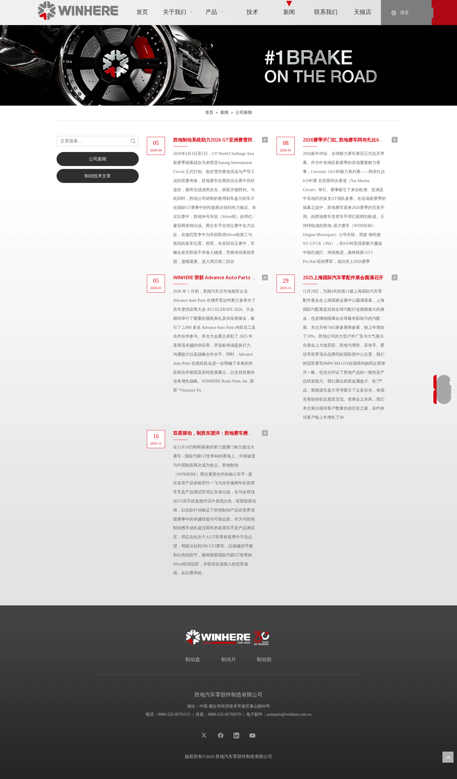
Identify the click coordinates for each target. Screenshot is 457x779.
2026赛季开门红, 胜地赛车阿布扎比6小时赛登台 (352, 140)
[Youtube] (252, 735)
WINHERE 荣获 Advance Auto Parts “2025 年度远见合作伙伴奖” (241, 277)
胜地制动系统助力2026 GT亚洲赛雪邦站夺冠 (219, 140)
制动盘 (192, 659)
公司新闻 (97, 159)
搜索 (133, 141)
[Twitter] (204, 735)
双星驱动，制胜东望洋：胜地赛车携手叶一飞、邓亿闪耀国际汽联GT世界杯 (251, 433)
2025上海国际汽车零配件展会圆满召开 (343, 277)
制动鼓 (264, 659)
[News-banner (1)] (228, 65)
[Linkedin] (236, 735)
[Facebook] (220, 735)
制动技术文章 (98, 176)
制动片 (228, 659)
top (448, 757)
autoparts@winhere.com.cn (289, 714)
